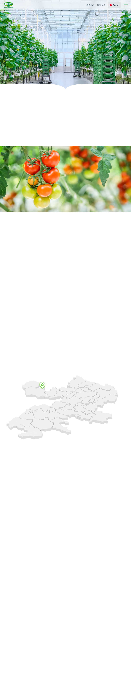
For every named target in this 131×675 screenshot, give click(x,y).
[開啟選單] (126, 5)
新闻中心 (90, 5)
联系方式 (101, 5)
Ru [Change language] (114, 5)
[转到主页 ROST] (8, 5)
